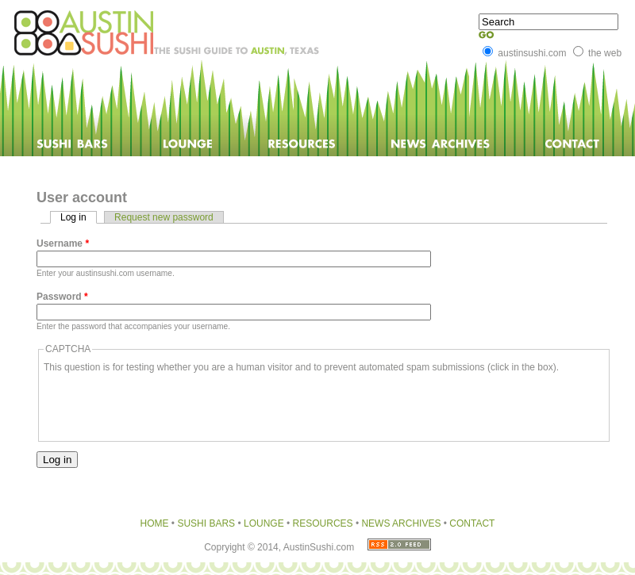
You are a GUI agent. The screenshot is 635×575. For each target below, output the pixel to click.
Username (63, 243)
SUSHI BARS (207, 523)
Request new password (164, 217)
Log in (78, 217)
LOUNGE (264, 523)
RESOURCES (323, 523)
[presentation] (164, 405)
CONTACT (472, 523)
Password (62, 296)
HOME (154, 523)
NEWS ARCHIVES (401, 523)
